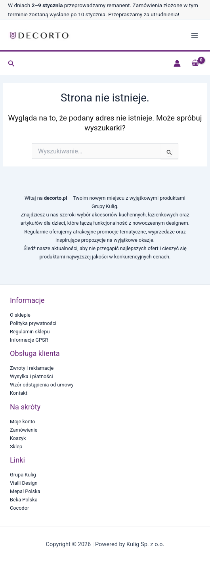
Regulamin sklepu (30, 332)
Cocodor (19, 508)
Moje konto (22, 421)
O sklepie (20, 315)
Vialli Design (24, 483)
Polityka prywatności (33, 323)
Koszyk (18, 438)
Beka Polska (24, 500)
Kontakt (18, 393)
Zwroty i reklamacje (31, 368)
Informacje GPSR (29, 340)
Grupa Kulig (23, 475)
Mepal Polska (25, 491)
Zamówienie (23, 430)
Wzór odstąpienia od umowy (41, 385)
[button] (11, 64)
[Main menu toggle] (194, 35)
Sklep (16, 446)
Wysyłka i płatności (31, 376)
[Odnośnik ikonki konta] (177, 63)
